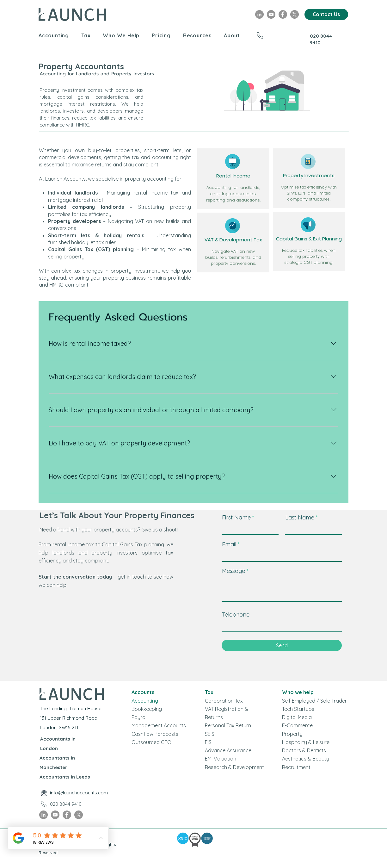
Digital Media (297, 717)
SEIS (209, 734)
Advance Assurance (228, 750)
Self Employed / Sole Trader (314, 701)
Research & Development (234, 767)
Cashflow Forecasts (155, 734)
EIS (208, 742)
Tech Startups (298, 709)
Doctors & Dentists (304, 750)
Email (229, 544)
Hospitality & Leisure (305, 742)
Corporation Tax (224, 701)
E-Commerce (297, 725)
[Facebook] (283, 14)
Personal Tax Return (228, 725)
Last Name (299, 517)
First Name (236, 517)
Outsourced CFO (151, 742)
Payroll (139, 717)
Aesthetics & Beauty (305, 758)
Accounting (145, 701)
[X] (294, 14)
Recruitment (296, 767)
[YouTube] (271, 14)
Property (292, 734)
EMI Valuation (220, 758)
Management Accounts (159, 725)
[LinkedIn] (259, 14)
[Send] (282, 645)
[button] (60, 35)
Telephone (235, 615)
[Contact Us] (326, 14)
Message (233, 571)
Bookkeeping (147, 709)
